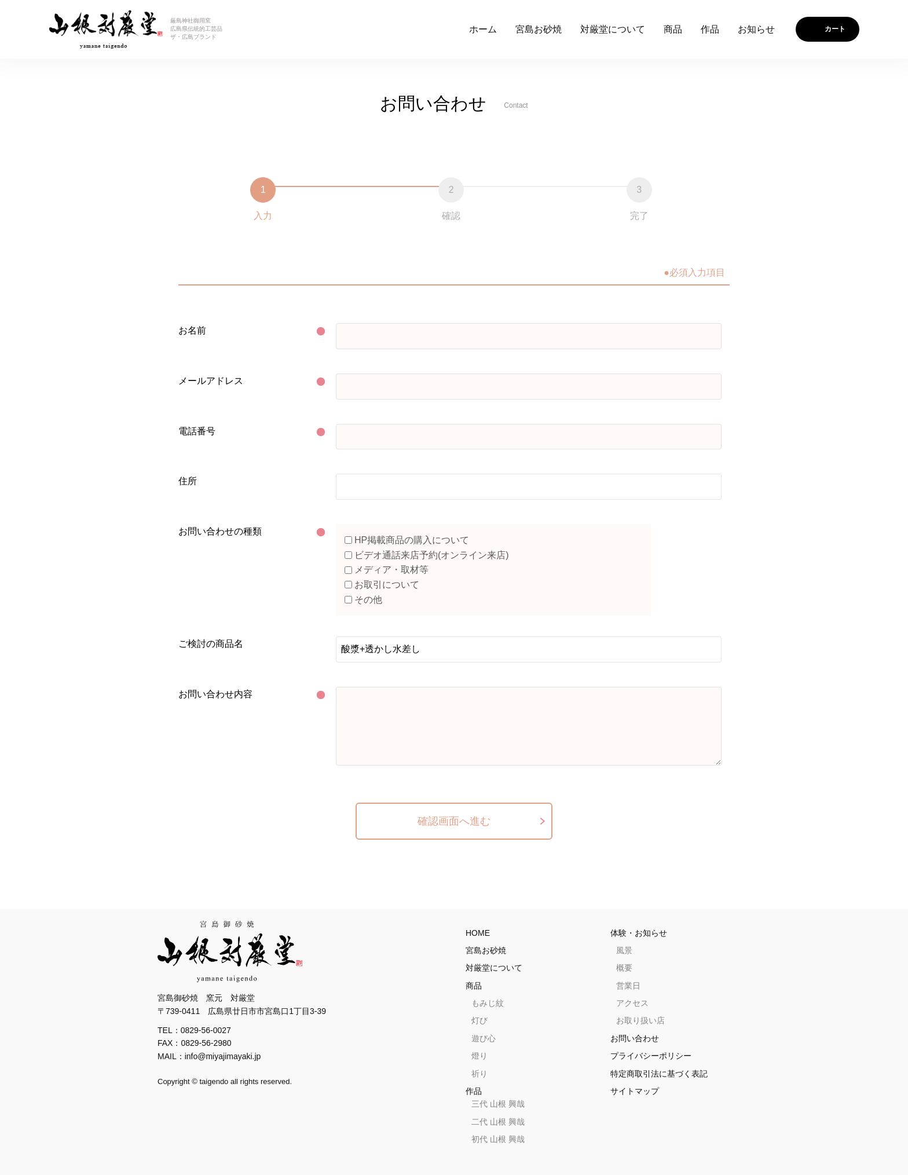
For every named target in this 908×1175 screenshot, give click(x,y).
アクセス (632, 1003)
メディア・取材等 (387, 569)
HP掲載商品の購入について (407, 540)
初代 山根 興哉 (498, 1139)
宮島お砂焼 (538, 29)
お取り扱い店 (640, 1020)
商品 (673, 29)
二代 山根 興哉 (498, 1121)
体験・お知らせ (638, 933)
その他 (363, 600)
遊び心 (483, 1038)
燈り (479, 1055)
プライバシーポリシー (650, 1055)
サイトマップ (634, 1091)
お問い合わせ (634, 1038)
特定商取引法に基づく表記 (659, 1073)
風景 (624, 950)
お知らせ (756, 29)
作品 (710, 29)
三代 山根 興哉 (498, 1103)
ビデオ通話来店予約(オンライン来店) (427, 555)
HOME (478, 933)
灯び (479, 1020)
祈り (479, 1073)
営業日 (628, 985)
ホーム (483, 29)
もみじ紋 (487, 1003)
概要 (624, 967)
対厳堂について (612, 29)
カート (835, 29)
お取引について (382, 585)
